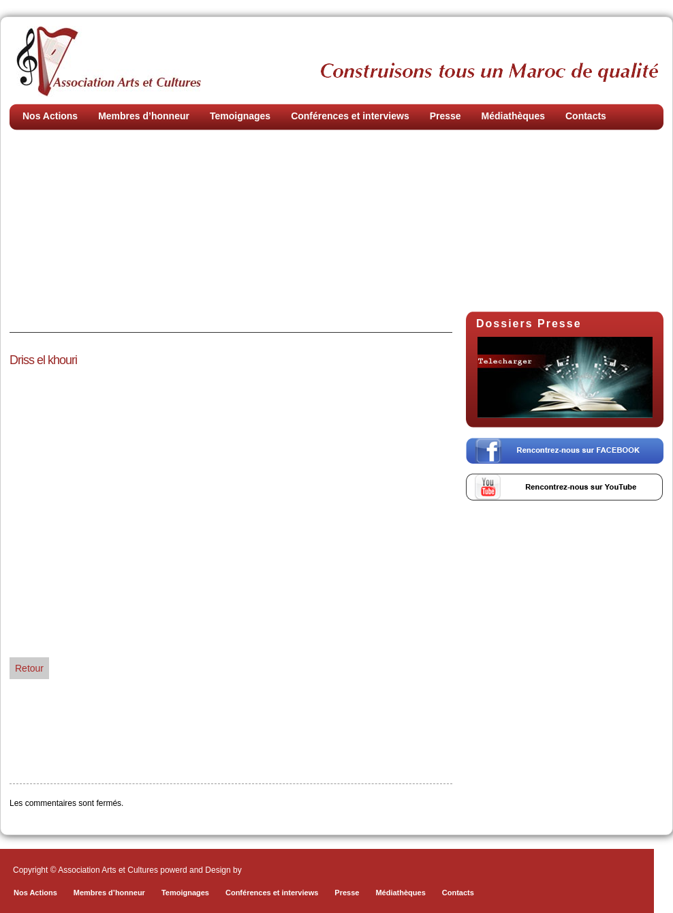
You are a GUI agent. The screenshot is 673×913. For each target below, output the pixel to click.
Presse (445, 115)
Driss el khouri (43, 360)
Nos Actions (50, 115)
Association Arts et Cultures (108, 61)
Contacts (585, 115)
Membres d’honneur (143, 115)
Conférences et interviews (350, 115)
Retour (29, 668)
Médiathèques (513, 115)
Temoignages (240, 115)
